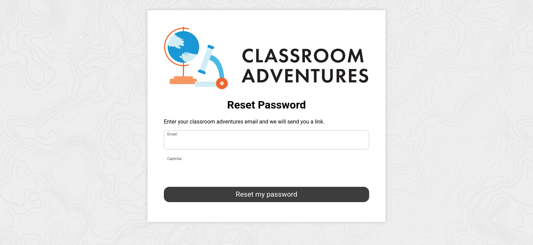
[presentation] (215, 168)
